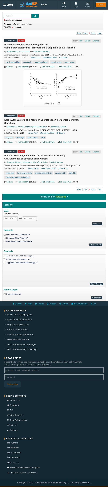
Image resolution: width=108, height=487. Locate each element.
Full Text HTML (48, 67)
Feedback (13, 405)
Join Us (12, 425)
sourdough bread (41, 62)
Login (76, 4)
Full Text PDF (23, 67)
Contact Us (13, 400)
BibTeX (87, 41)
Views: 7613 (33, 133)
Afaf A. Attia (42, 162)
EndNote (96, 41)
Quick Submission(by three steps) (22, 349)
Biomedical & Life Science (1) (17, 238)
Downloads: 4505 (50, 58)
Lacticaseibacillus (13, 62)
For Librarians (13, 457)
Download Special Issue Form (22, 472)
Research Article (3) (13, 294)
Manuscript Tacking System (20, 314)
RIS (81, 41)
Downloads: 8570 (47, 133)
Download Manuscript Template (23, 467)
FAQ (10, 410)
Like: (63, 58)
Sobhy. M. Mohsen (14, 162)
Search (64, 4)
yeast (43, 137)
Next (93, 33)
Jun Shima (25, 51)
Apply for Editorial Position (19, 319)
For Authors (12, 442)
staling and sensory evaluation (17, 177)
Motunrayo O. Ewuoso (15, 127)
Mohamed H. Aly (29, 162)
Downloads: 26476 (48, 168)
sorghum (9, 137)
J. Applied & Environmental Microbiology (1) (22, 263)
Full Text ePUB (65, 67)
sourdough (27, 62)
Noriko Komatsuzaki (41, 51)
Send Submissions (17, 420)
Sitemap (12, 430)
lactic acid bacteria (24, 173)
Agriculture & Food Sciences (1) (18, 235)
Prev (85, 33)
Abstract (9, 67)
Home (44, 4)
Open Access (13, 462)
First (79, 33)
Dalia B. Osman (56, 162)
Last (99, 33)
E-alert (87, 4)
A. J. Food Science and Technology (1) (20, 256)
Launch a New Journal (17, 329)
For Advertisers (14, 452)
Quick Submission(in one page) (21, 344)
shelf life (72, 173)
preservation (69, 62)
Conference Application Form (20, 334)
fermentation (32, 137)
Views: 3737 (35, 58)
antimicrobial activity (43, 173)
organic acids (56, 62)
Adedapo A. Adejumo (59, 127)
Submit (100, 5)
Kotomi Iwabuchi (13, 51)
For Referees (13, 447)
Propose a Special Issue (18, 324)
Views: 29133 (33, 168)
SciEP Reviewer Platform (18, 339)
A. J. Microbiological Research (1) (18, 259)
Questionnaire (15, 415)
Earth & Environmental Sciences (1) (19, 241)
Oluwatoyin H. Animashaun (36, 127)
